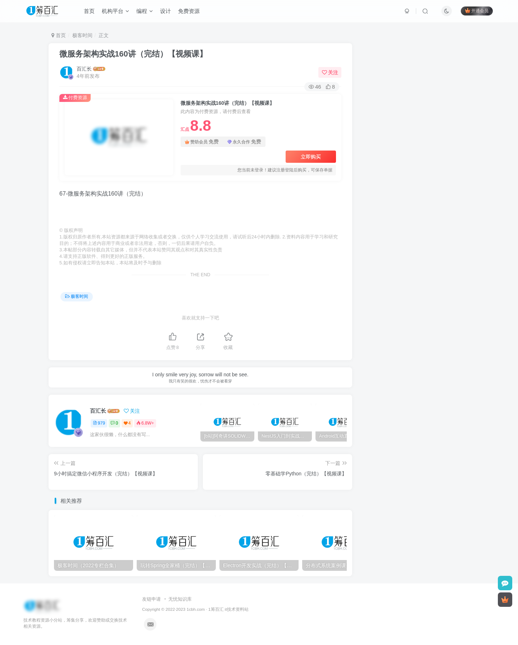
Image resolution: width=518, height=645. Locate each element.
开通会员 (477, 11)
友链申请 (151, 599)
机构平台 (115, 12)
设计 (165, 12)
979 (99, 423)
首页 (89, 12)
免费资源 (189, 12)
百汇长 (84, 69)
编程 (144, 12)
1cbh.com (196, 609)
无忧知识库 (180, 599)
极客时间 (82, 35)
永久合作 (244, 141)
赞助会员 (202, 141)
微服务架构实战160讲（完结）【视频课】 (133, 53)
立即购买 (311, 157)
